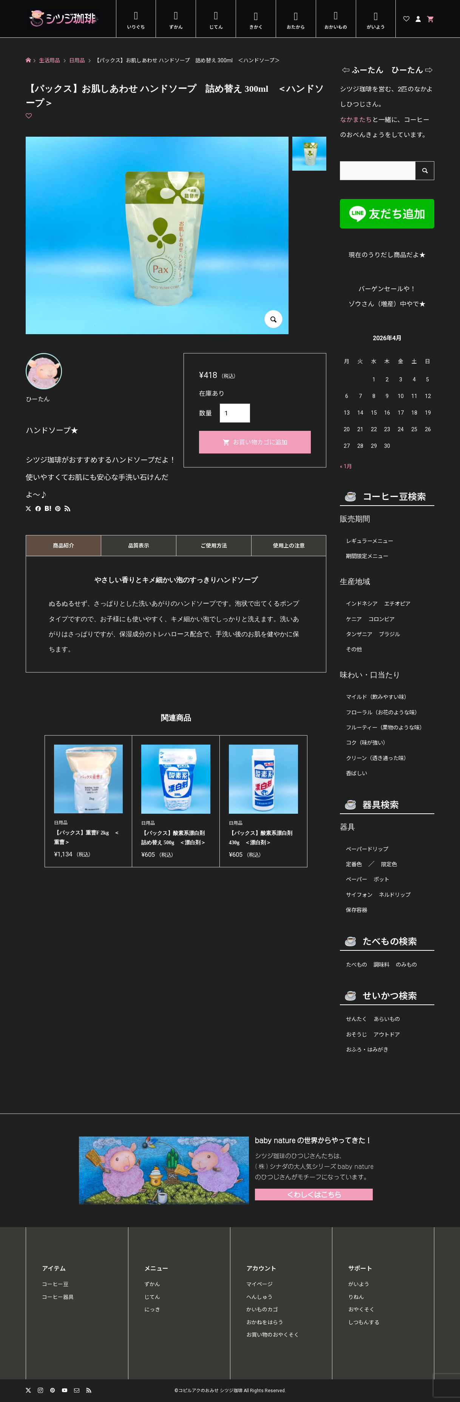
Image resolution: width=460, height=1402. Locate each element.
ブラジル (389, 634)
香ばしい (356, 773)
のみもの (406, 965)
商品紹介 (63, 546)
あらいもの (387, 1019)
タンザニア (359, 634)
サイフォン (359, 895)
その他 (354, 649)
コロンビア (381, 619)
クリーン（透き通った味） (377, 758)
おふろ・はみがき (367, 1050)
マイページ (259, 1284)
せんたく (356, 1019)
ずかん (176, 27)
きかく (256, 27)
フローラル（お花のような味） (383, 712)
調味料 (381, 965)
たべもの (356, 965)
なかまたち (356, 119)
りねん (356, 1297)
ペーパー (356, 879)
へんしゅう (259, 1297)
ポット (381, 879)
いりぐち (136, 27)
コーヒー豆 (55, 1284)
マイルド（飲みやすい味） (377, 697)
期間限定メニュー (367, 556)
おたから (296, 27)
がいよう (376, 27)
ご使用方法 (214, 546)
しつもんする (364, 1322)
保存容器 (356, 910)
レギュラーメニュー (369, 541)
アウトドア (387, 1035)
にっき (152, 1309)
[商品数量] (235, 413)
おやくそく (361, 1309)
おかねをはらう (264, 1322)
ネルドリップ (395, 895)
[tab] (63, 545)
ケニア (354, 619)
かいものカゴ (262, 1309)
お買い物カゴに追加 (260, 442)
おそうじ (356, 1035)
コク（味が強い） (367, 743)
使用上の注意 (289, 546)
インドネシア (362, 604)
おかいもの (335, 27)
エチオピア (397, 604)
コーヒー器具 (58, 1297)
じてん (216, 27)
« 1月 (346, 466)
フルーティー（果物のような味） (385, 728)
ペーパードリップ (367, 849)
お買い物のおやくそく (272, 1335)
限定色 (389, 864)
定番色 (354, 864)
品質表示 (138, 546)
